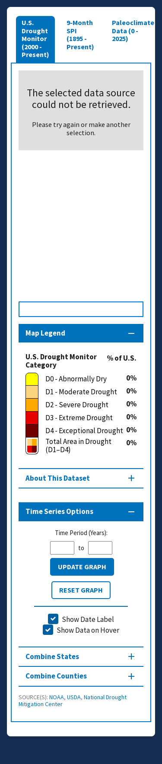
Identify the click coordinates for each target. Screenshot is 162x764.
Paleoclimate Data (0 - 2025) (133, 30)
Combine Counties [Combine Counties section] (56, 676)
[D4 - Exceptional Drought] (75, 431)
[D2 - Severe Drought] (75, 405)
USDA (74, 697)
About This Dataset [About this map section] (57, 478)
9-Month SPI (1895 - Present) (80, 34)
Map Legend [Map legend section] (45, 333)
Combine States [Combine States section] (52, 656)
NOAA (56, 697)
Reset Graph (81, 590)
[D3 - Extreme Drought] (75, 418)
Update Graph (82, 566)
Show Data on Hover (88, 630)
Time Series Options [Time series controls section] (59, 511)
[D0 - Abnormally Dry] (75, 379)
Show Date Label (88, 619)
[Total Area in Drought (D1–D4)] (75, 445)
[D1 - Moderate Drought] (75, 392)
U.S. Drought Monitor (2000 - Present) (35, 38)
